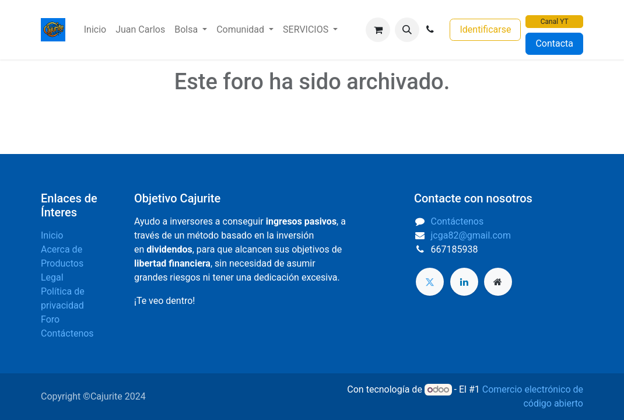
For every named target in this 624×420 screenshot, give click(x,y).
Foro (50, 319)
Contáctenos (67, 333)
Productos (62, 263)
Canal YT (555, 22)
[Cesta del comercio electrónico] (378, 30)
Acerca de (61, 249)
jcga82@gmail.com (471, 235)
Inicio (52, 235)
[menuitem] (95, 29)
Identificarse (485, 29)
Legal (52, 277)
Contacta (554, 43)
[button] (407, 30)
